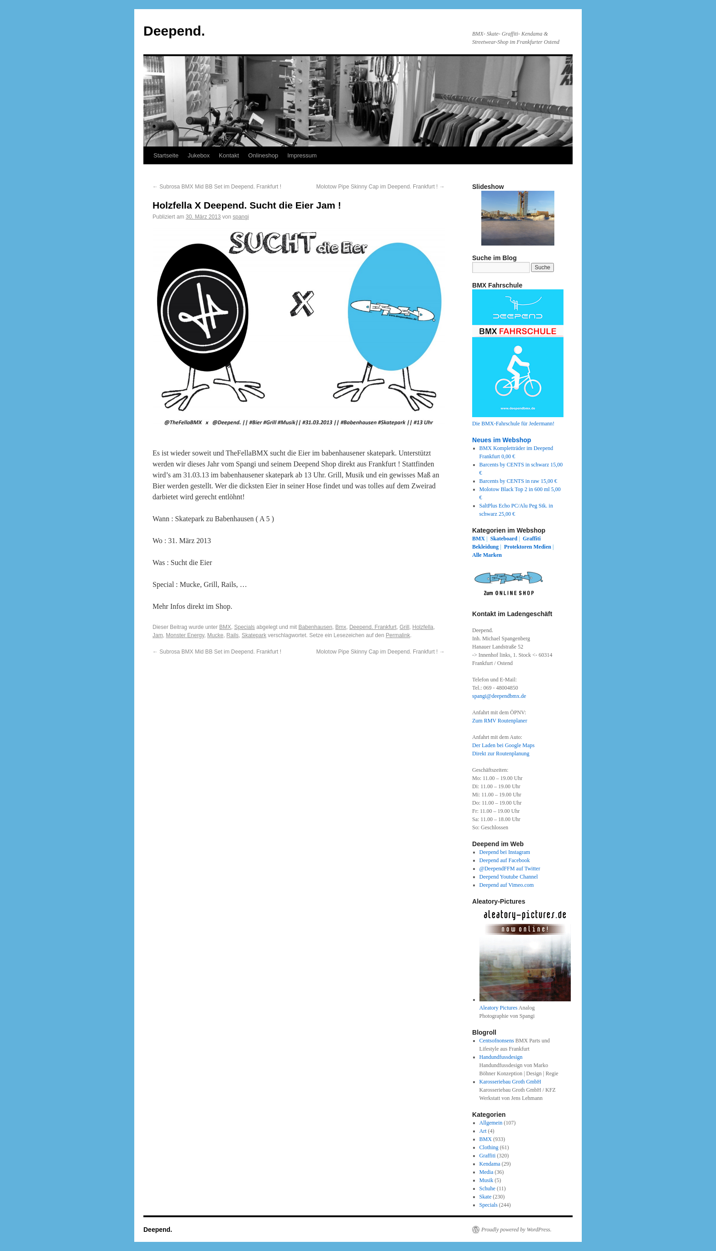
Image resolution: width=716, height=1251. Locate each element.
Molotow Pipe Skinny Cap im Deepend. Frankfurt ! (380, 186)
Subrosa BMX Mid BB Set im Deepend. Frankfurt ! (217, 186)
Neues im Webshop (501, 440)
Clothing (489, 1147)
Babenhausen (315, 627)
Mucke (215, 635)
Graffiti (532, 538)
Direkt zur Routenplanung (500, 753)
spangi (240, 217)
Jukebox (199, 155)
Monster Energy (185, 635)
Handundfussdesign (501, 1057)
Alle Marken (487, 555)
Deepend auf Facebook (504, 860)
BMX (225, 627)
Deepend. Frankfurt (372, 627)
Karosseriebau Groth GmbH (510, 1081)
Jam (158, 635)
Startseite (166, 155)
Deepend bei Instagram (504, 852)
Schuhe (487, 1188)
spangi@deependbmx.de (499, 696)
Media (486, 1172)
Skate (485, 1196)
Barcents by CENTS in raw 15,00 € (518, 481)
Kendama (489, 1164)
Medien (542, 547)
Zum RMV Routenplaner (499, 720)
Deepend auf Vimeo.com (506, 885)
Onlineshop (263, 155)
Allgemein (491, 1123)
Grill (404, 627)
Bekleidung (485, 547)
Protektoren (518, 547)
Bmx (340, 627)
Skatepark (254, 635)
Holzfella (422, 627)
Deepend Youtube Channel (508, 877)
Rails (232, 635)
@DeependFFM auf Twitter (509, 868)
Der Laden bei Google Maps (503, 745)
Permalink (398, 635)
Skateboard (503, 538)
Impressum (301, 155)
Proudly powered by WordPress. (516, 1229)
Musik (486, 1180)
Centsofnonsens (496, 1040)
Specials (244, 627)
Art (483, 1131)
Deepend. (174, 30)
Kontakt (229, 155)
